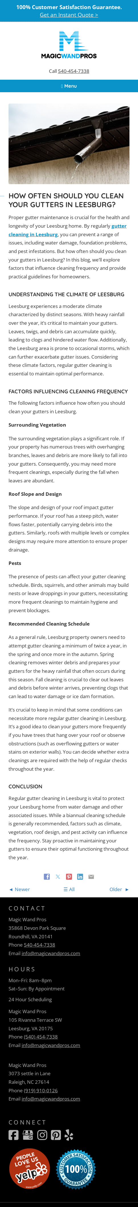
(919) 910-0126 (41, 1090)
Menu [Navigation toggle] (69, 86)
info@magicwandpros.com (51, 953)
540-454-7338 (73, 71)
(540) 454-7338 (41, 1036)
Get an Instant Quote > (69, 14)
